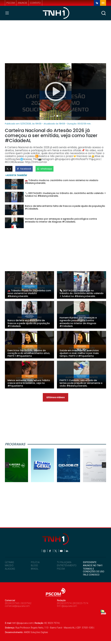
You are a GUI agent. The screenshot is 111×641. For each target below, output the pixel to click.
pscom (11, 2)
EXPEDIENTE (89, 562)
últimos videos (55, 397)
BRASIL (34, 568)
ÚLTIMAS (9, 562)
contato (35, 2)
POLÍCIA (35, 562)
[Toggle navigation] (8, 13)
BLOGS (34, 565)
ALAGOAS (10, 568)
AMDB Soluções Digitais (36, 632)
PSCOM (61, 568)
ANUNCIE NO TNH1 (93, 565)
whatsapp (44, 168)
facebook (24, 168)
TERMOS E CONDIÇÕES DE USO (93, 570)
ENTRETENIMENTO (66, 565)
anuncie (22, 2)
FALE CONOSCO (91, 574)
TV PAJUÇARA (64, 562)
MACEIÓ (9, 565)
